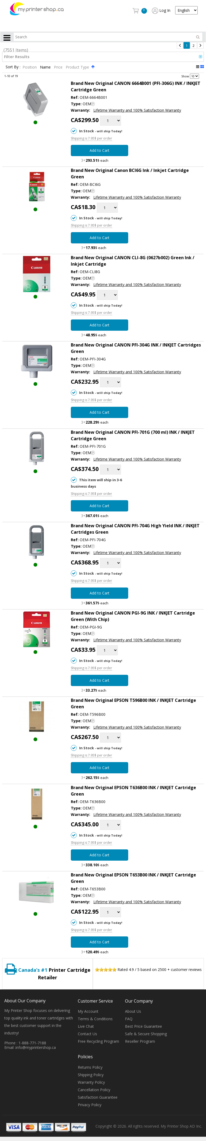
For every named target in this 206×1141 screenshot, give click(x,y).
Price (59, 67)
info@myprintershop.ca (36, 1047)
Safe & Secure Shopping (146, 1033)
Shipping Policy (91, 1074)
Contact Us (87, 1033)
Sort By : (13, 67)
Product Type (78, 67)
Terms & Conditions (95, 1018)
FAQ (129, 1018)
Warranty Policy (91, 1082)
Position (30, 67)
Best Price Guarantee (143, 1026)
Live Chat (86, 1026)
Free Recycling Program (98, 1041)
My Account (88, 1011)
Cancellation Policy (94, 1089)
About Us (133, 1011)
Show (185, 76)
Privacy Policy (89, 1104)
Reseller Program (140, 1041)
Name (46, 67)
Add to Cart (99, 150)
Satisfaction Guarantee (97, 1097)
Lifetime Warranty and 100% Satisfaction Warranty (137, 110)
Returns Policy (90, 1067)
